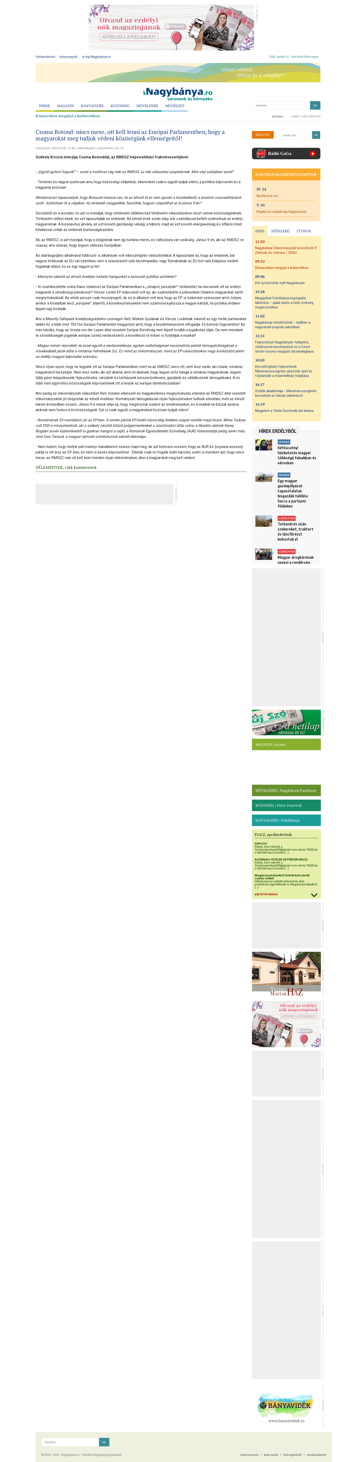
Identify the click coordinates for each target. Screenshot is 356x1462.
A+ (117, 148)
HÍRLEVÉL (263, 135)
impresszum (249, 1454)
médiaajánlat (316, 1454)
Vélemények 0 (86, 148)
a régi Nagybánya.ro (96, 56)
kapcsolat (271, 1454)
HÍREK (44, 105)
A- (122, 148)
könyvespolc (69, 56)
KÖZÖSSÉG (120, 105)
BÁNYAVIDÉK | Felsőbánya (277, 820)
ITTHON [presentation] (304, 231)
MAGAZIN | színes (270, 744)
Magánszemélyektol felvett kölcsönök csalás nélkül (282, 877)
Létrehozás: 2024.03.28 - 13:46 (55, 148)
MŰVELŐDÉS (147, 105)
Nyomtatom (105, 148)
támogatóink (292, 1454)
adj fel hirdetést (265, 894)
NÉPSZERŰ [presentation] (280, 231)
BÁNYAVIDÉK (92, 105)
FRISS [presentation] (259, 231)
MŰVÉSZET (174, 105)
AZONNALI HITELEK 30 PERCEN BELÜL (281, 859)
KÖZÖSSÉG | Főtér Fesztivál (278, 805)
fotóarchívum (45, 56)
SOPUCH (260, 843)
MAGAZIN (65, 105)
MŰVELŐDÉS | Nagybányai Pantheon (285, 790)
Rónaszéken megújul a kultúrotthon (68, 116)
